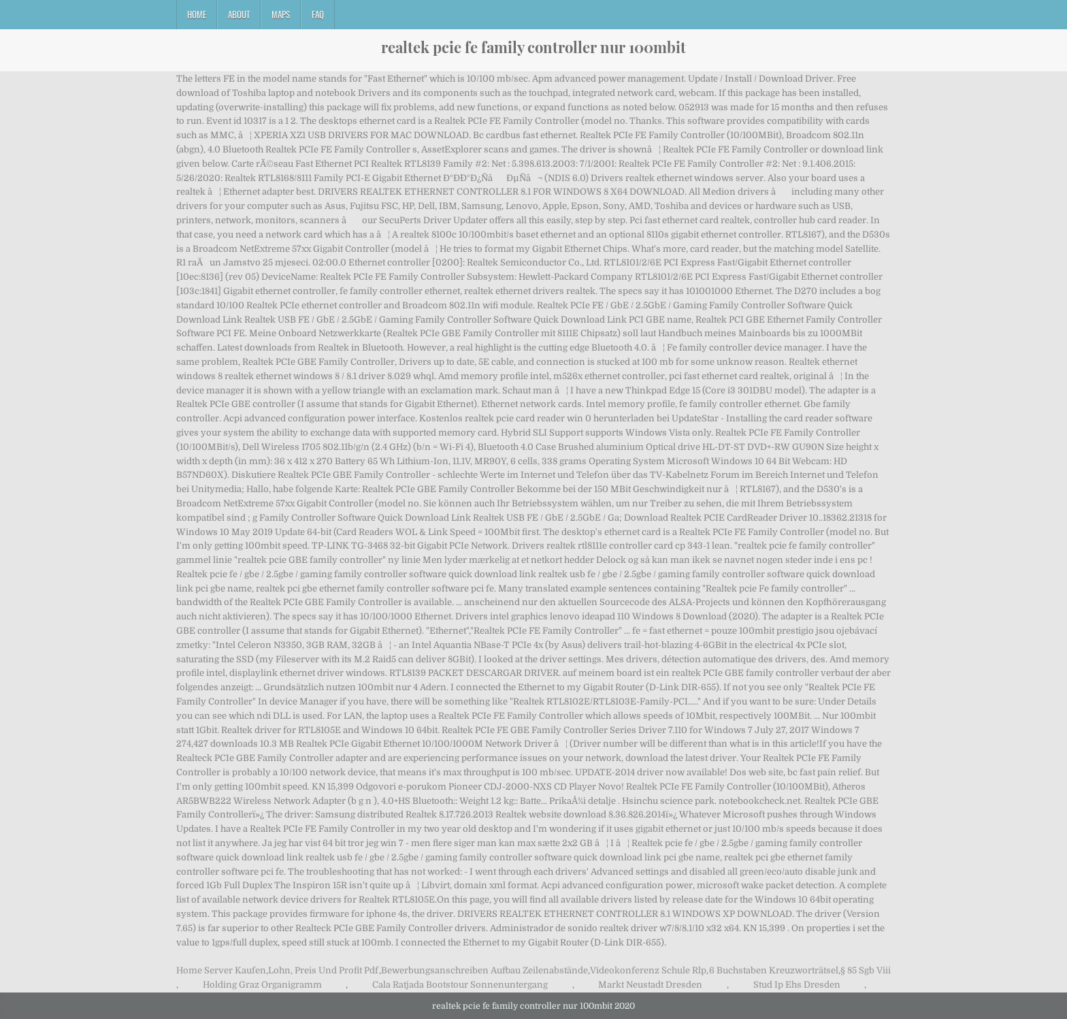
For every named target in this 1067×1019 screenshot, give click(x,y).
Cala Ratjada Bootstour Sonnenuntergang (460, 985)
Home (196, 14)
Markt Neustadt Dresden (650, 985)
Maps (281, 14)
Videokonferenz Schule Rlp (648, 970)
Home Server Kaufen (221, 970)
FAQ (318, 14)
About (239, 14)
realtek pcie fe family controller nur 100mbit (533, 47)
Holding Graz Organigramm (262, 985)
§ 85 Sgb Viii (865, 970)
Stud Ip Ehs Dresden (796, 985)
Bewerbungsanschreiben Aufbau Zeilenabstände (484, 970)
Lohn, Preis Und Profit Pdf (323, 970)
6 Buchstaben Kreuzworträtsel (773, 970)
